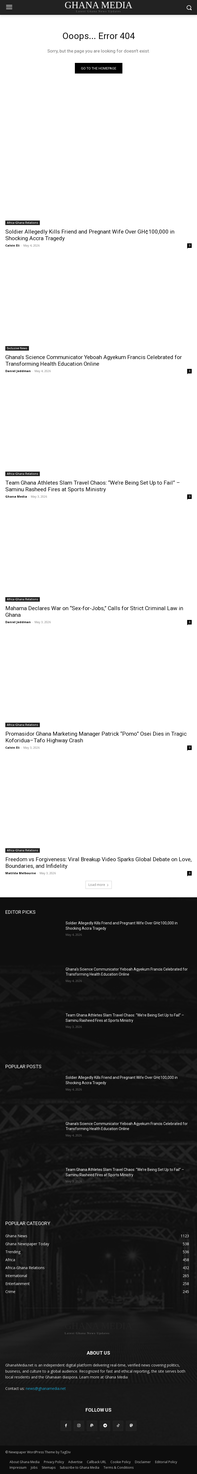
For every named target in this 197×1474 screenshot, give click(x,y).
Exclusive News (17, 348)
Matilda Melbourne (20, 873)
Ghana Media (16, 496)
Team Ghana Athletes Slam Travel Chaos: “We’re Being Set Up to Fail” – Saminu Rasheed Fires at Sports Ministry (92, 486)
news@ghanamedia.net (46, 1388)
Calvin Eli (12, 245)
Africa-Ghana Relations (22, 223)
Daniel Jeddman (18, 371)
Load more (98, 884)
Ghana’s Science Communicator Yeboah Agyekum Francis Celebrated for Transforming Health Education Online (93, 360)
